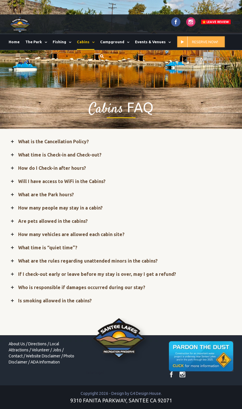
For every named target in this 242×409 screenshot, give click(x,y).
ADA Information (45, 362)
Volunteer (40, 350)
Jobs (57, 350)
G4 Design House (145, 393)
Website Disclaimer (43, 356)
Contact (16, 356)
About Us (17, 344)
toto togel (95, 372)
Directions (37, 344)
